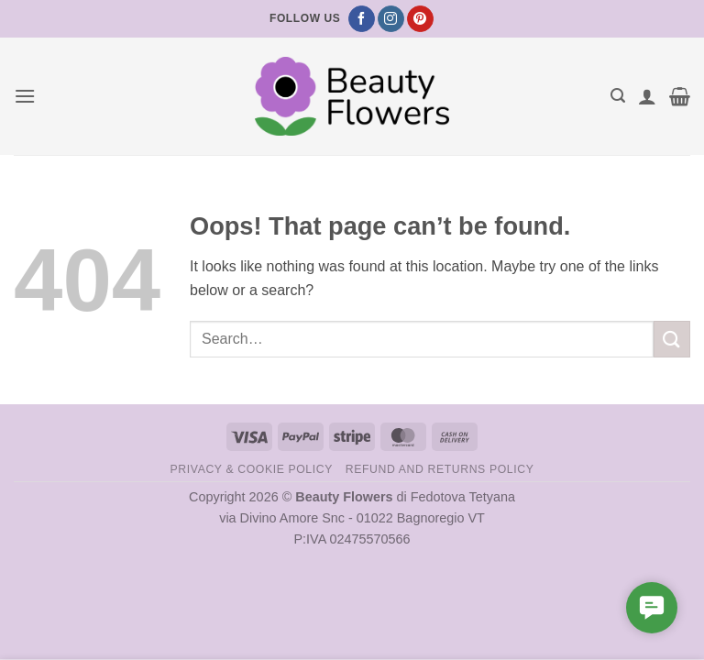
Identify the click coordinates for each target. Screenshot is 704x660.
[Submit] (672, 339)
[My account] (647, 96)
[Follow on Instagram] (391, 19)
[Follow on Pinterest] (420, 19)
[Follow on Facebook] (361, 19)
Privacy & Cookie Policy (251, 469)
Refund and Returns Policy (440, 469)
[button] (25, 95)
